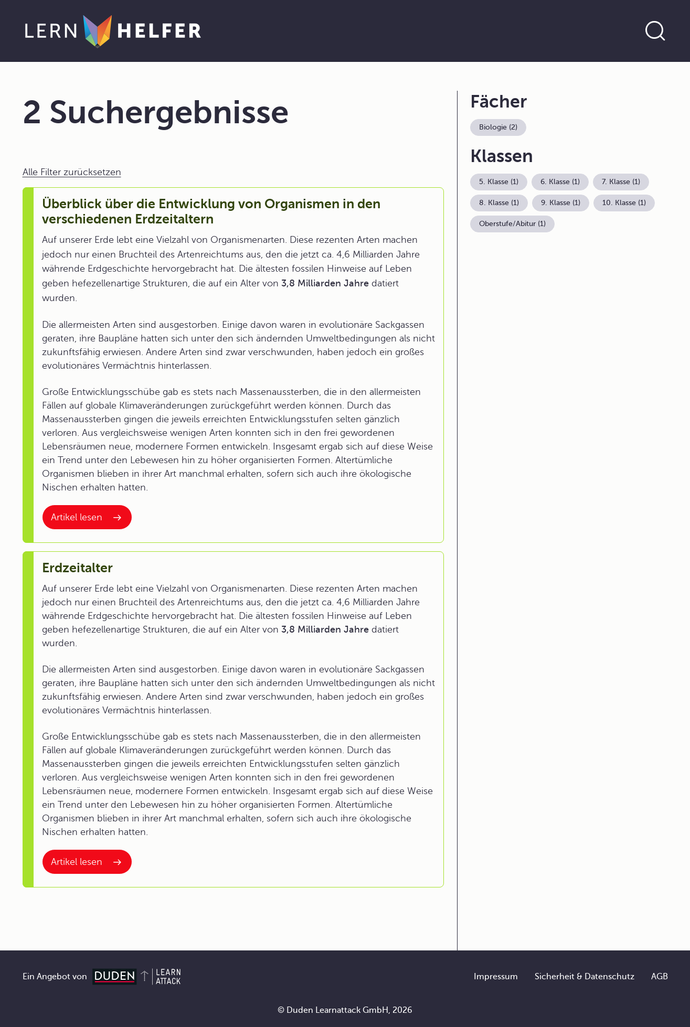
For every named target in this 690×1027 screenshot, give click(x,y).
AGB (659, 976)
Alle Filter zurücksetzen (72, 172)
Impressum (496, 976)
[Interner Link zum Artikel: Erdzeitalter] (87, 861)
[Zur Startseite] (113, 30)
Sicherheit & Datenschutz (584, 976)
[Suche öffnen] (655, 31)
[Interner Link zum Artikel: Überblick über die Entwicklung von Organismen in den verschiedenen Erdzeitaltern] (87, 517)
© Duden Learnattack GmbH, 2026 (345, 1010)
